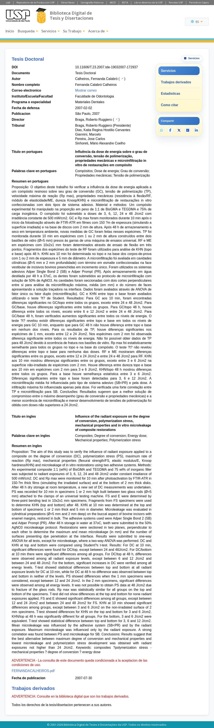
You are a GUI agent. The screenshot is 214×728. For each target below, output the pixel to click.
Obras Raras (67, 2)
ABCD (113, 2)
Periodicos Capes (199, 2)
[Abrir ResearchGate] (188, 130)
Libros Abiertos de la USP (148, 2)
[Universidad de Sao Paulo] (17, 16)
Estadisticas (170, 93)
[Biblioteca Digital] (41, 15)
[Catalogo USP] (121, 78)
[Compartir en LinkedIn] (196, 130)
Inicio (9, 31)
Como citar (169, 105)
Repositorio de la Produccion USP (36, 2)
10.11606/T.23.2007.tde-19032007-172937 (106, 67)
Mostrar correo (86, 90)
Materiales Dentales (89, 102)
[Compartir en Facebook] (170, 130)
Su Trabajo (74, 31)
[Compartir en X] (179, 130)
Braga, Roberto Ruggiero (93, 119)
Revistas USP (176, 2)
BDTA (125, 2)
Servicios (50, 31)
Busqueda (28, 31)
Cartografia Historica (92, 2)
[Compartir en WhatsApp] (161, 130)
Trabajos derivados (176, 82)
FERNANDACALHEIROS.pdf (33, 671)
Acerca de (98, 31)
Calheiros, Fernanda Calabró (96, 79)
